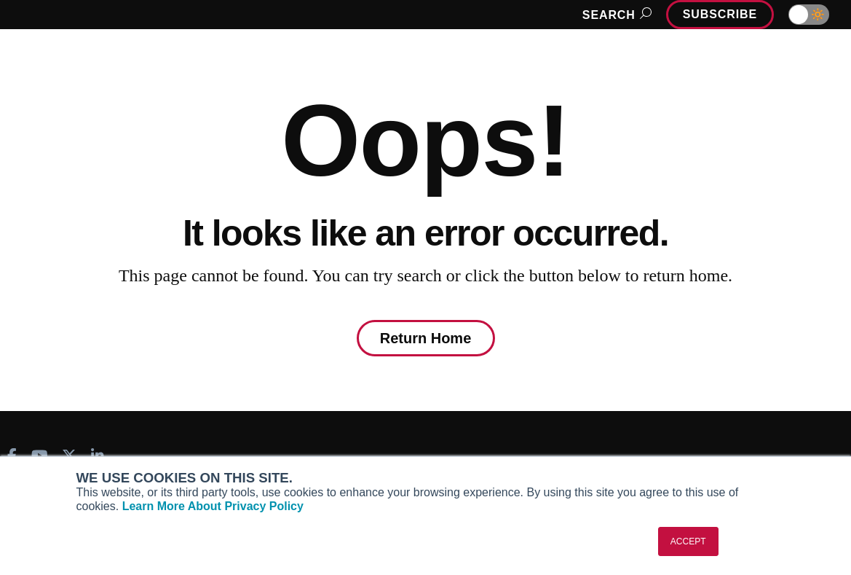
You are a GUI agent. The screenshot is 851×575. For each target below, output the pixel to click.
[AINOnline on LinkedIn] (97, 455)
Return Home (426, 338)
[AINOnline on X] (69, 455)
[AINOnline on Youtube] (39, 455)
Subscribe (720, 14)
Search (614, 15)
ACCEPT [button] (688, 541)
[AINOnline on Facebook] (12, 455)
